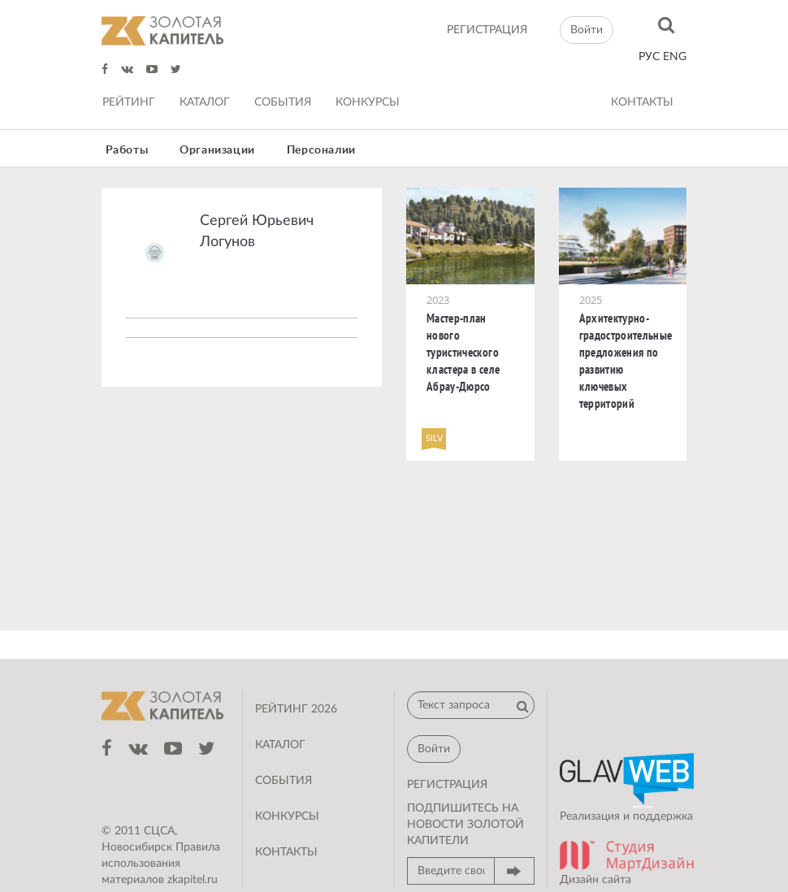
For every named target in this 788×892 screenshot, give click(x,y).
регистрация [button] (447, 784)
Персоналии (321, 150)
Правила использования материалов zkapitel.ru (161, 864)
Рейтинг (128, 102)
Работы (127, 150)
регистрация (487, 30)
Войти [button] (586, 30)
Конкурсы (368, 102)
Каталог (205, 102)
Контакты (642, 102)
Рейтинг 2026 (296, 709)
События (282, 102)
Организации (217, 150)
